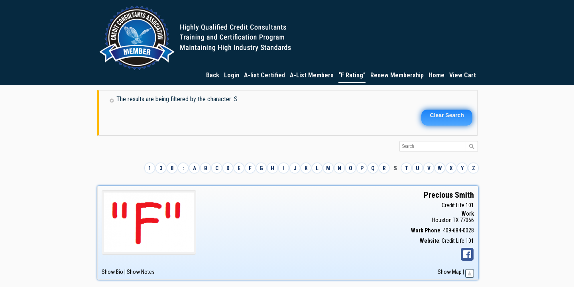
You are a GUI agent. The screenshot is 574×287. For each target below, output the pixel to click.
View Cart (462, 75)
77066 (467, 220)
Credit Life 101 (458, 205)
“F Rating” (352, 75)
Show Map (450, 272)
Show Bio (112, 272)
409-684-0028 (458, 230)
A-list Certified (264, 75)
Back (212, 75)
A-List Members (312, 75)
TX (456, 220)
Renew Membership (397, 75)
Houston (442, 220)
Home (436, 75)
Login (231, 75)
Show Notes (141, 272)
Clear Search (447, 115)
